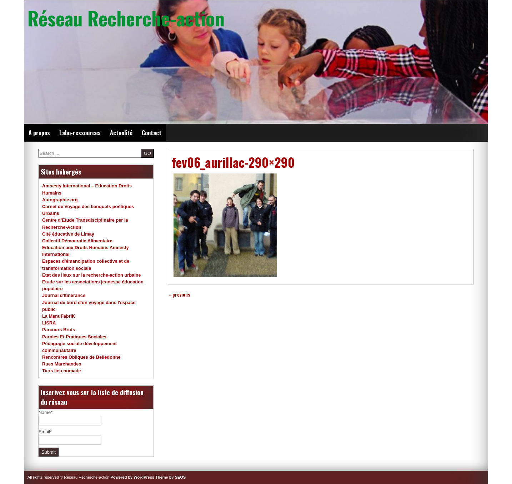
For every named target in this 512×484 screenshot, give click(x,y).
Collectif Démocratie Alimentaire (77, 240)
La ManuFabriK (58, 316)
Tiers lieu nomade (61, 370)
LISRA (49, 323)
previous (179, 294)
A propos (39, 132)
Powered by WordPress (133, 477)
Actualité (121, 132)
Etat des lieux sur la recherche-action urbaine (91, 275)
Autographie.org (60, 199)
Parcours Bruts (58, 329)
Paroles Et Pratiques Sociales (74, 336)
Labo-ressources (80, 132)
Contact (151, 132)
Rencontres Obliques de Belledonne (81, 357)
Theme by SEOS (170, 477)
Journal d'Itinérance (63, 295)
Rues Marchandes (61, 364)
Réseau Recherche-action (126, 18)
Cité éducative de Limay (68, 234)
